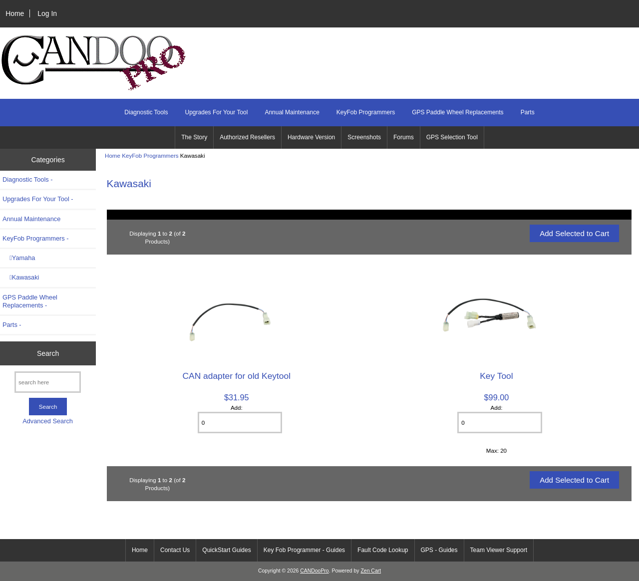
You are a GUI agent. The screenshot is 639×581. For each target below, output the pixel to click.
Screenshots (364, 137)
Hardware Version (311, 137)
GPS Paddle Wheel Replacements (457, 112)
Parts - (11, 324)
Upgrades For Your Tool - (37, 199)
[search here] (47, 382)
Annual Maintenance (292, 112)
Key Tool (496, 376)
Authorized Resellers (247, 137)
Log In (47, 13)
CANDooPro (314, 571)
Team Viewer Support (499, 550)
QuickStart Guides (226, 550)
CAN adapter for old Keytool (237, 376)
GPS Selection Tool (452, 137)
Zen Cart (370, 571)
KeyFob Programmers (150, 155)
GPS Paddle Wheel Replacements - (29, 301)
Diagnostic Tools (146, 112)
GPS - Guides (439, 550)
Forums (403, 137)
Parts (528, 112)
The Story (194, 137)
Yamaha (18, 258)
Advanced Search (47, 421)
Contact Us (175, 550)
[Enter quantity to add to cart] (240, 422)
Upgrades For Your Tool (216, 112)
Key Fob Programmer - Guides (304, 550)
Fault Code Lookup (382, 550)
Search (48, 353)
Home (14, 13)
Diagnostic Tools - (27, 179)
